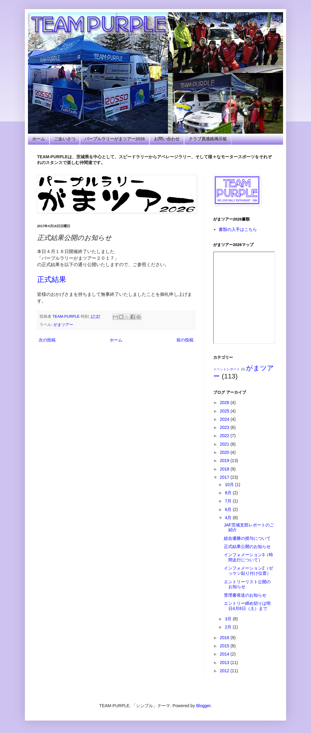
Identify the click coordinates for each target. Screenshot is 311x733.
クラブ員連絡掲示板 (208, 138)
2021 (225, 444)
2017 (225, 477)
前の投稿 (184, 339)
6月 (229, 509)
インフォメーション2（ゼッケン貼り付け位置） (248, 571)
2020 (225, 452)
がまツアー (63, 325)
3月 (229, 618)
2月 (229, 627)
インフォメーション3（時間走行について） (248, 557)
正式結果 (51, 279)
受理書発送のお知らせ (245, 595)
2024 (225, 419)
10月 (230, 484)
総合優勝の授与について (247, 538)
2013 (225, 662)
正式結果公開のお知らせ (247, 546)
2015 (225, 645)
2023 (225, 427)
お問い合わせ (166, 138)
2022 (225, 435)
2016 (225, 637)
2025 (225, 411)
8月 (229, 492)
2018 (225, 469)
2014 (225, 654)
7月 (229, 500)
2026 (225, 402)
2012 (225, 670)
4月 (229, 517)
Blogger (203, 705)
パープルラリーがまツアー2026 (114, 138)
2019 (225, 460)
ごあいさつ (64, 138)
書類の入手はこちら (238, 229)
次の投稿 (47, 339)
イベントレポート (226, 369)
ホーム (38, 138)
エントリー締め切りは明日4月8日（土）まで (247, 606)
